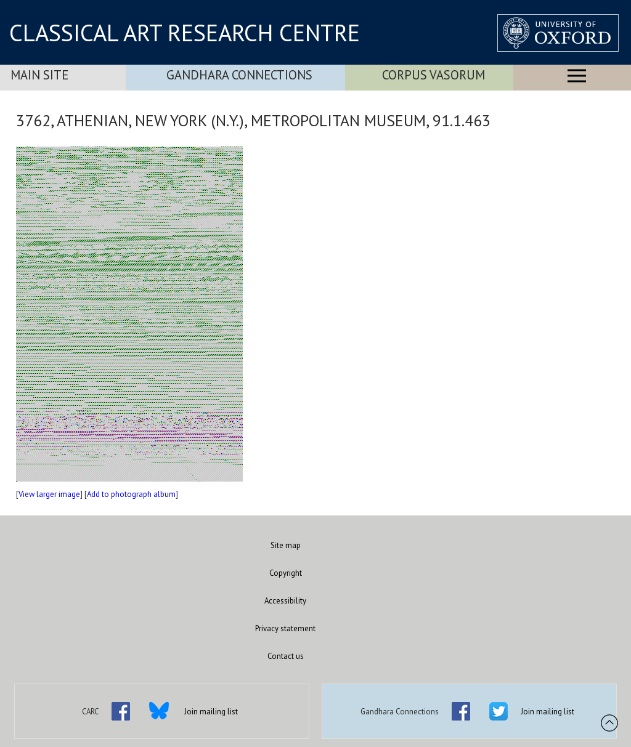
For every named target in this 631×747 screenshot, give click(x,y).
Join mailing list (211, 711)
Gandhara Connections (239, 75)
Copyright (285, 573)
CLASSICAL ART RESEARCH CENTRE (184, 32)
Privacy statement (285, 628)
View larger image (49, 494)
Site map (286, 545)
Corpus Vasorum (433, 75)
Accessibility (285, 601)
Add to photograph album (131, 494)
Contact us (285, 656)
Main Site (39, 75)
